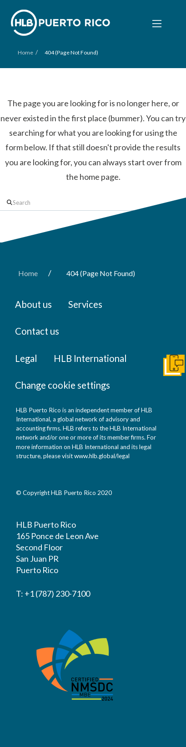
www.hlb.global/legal (102, 456)
